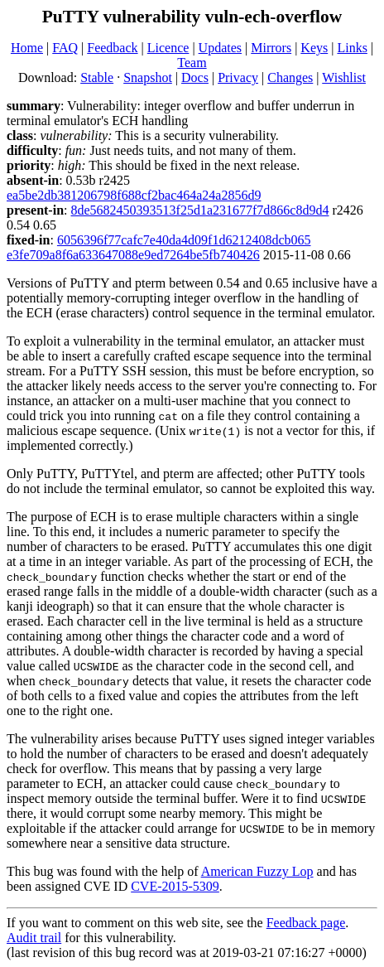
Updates (220, 48)
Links (352, 48)
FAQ (65, 48)
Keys (314, 48)
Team (191, 63)
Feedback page (306, 923)
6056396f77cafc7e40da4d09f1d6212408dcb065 (184, 240)
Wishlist (344, 77)
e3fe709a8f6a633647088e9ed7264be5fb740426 (133, 255)
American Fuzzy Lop (257, 871)
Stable (96, 77)
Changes (290, 77)
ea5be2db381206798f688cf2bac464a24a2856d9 (134, 195)
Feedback (112, 48)
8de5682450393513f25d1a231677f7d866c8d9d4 (200, 210)
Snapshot (147, 77)
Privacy (238, 77)
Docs (195, 77)
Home (27, 48)
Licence (168, 48)
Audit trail (34, 938)
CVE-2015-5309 (175, 886)
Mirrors (271, 48)
